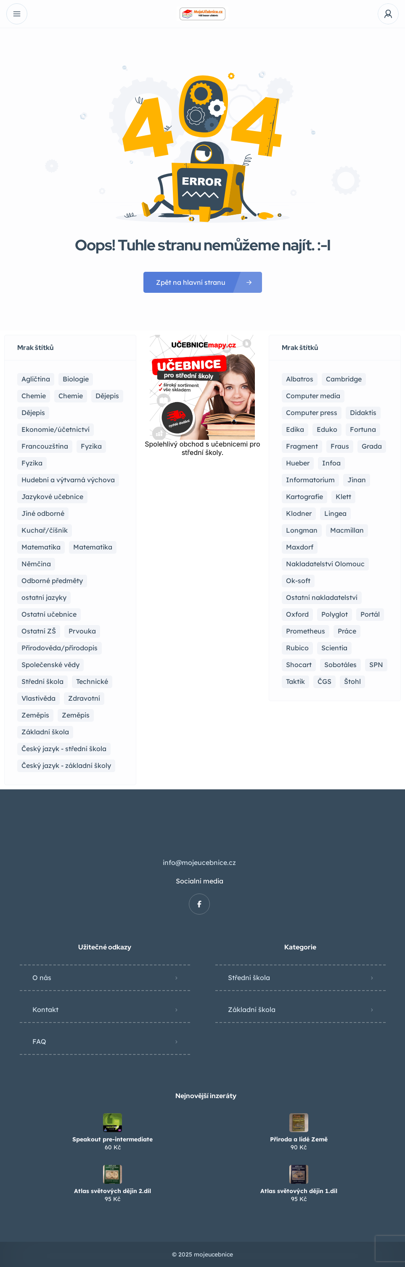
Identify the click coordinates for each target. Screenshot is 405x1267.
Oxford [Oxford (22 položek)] (297, 614)
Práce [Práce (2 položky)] (347, 631)
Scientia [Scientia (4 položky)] (334, 648)
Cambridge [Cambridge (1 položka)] (344, 379)
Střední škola (249, 977)
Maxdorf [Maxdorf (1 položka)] (299, 547)
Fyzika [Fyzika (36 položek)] (91, 446)
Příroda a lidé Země (299, 1139)
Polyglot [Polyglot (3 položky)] (334, 614)
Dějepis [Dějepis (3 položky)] (33, 412)
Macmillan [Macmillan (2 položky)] (347, 530)
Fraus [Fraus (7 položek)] (340, 446)
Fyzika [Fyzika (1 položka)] (31, 463)
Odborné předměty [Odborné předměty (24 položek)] (52, 580)
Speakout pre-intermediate (112, 1139)
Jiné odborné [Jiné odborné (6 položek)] (42, 513)
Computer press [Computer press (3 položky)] (311, 412)
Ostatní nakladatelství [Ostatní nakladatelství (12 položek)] (321, 597)
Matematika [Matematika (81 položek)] (41, 547)
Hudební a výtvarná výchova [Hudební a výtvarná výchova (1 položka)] (68, 480)
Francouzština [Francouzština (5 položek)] (44, 446)
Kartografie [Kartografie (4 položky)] (304, 496)
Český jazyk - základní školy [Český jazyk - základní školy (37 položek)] (66, 765)
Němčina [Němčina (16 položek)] (36, 564)
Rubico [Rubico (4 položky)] (297, 648)
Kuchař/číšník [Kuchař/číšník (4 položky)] (44, 530)
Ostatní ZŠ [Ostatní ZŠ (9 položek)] (38, 631)
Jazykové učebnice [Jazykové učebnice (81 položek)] (52, 496)
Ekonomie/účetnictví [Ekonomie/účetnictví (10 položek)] (55, 429)
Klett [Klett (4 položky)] (343, 496)
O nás (41, 977)
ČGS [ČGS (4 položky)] (324, 681)
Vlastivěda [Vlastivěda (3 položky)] (38, 698)
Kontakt (45, 1009)
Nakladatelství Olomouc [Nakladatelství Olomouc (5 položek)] (325, 564)
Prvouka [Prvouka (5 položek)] (82, 631)
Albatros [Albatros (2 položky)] (299, 379)
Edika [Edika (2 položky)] (295, 429)
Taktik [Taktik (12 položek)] (295, 681)
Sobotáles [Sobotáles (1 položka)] (340, 664)
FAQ (39, 1041)
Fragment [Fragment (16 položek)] (302, 446)
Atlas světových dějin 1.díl (298, 1191)
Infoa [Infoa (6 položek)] (331, 463)
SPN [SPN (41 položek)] (376, 664)
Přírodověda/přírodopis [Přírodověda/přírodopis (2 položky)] (59, 648)
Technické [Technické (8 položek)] (92, 681)
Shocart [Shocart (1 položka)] (299, 664)
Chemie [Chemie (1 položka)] (70, 396)
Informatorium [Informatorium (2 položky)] (310, 480)
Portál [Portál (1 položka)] (370, 614)
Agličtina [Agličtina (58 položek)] (35, 379)
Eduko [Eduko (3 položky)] (327, 429)
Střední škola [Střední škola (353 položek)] (42, 681)
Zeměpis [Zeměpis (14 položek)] (35, 715)
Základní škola (251, 1009)
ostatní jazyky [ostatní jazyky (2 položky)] (43, 597)
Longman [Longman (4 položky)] (302, 530)
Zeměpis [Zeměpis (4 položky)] (76, 715)
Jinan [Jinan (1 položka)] (356, 480)
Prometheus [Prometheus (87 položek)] (305, 631)
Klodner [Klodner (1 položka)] (299, 513)
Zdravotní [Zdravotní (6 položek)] (84, 698)
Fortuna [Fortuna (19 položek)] (363, 429)
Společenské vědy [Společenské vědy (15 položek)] (50, 664)
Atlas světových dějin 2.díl (112, 1191)
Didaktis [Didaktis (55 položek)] (363, 412)
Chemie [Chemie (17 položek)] (33, 396)
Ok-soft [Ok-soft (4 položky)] (298, 580)
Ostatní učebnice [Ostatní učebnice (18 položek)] (49, 614)
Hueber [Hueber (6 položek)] (298, 463)
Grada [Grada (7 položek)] (372, 446)
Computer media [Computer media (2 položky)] (313, 396)
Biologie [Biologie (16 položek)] (76, 379)
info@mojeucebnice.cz (199, 862)
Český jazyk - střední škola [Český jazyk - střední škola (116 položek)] (63, 748)
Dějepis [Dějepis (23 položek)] (107, 396)
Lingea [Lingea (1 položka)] (335, 513)
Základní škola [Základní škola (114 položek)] (45, 732)
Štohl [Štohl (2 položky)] (352, 681)
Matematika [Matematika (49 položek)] (92, 547)
